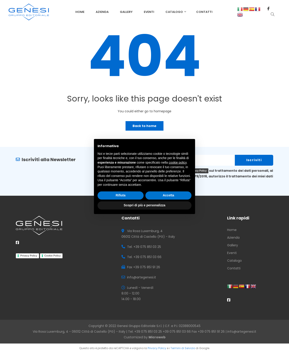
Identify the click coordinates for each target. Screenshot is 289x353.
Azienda (233, 237)
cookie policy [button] (177, 162)
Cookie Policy (52, 255)
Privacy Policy (28, 255)
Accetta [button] (168, 195)
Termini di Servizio (182, 348)
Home (232, 230)
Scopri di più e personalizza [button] (144, 205)
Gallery (232, 245)
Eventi (232, 253)
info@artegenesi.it (241, 331)
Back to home (144, 126)
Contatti (233, 268)
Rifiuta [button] (121, 195)
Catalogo (234, 260)
